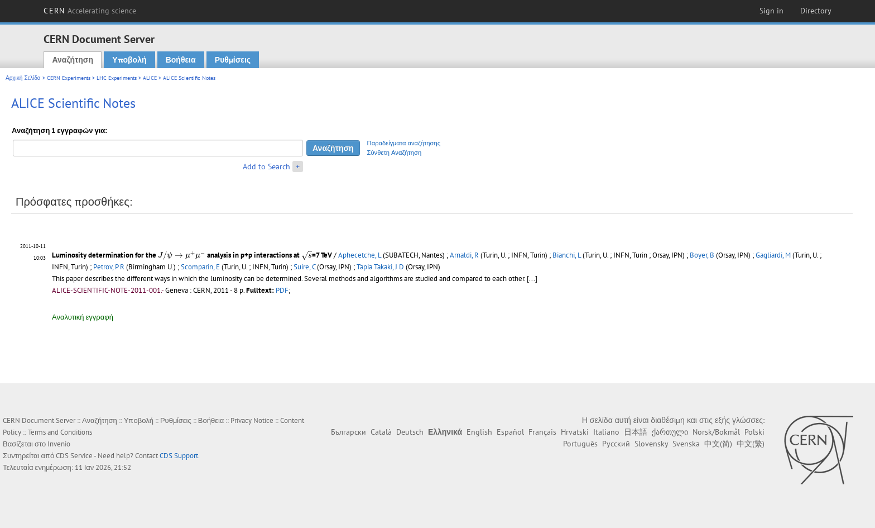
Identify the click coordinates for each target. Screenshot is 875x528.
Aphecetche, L (359, 255)
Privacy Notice (251, 420)
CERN (90, 11)
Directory (815, 11)
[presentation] (181, 256)
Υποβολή (129, 60)
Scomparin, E (200, 267)
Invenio (58, 444)
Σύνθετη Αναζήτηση (394, 152)
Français (542, 432)
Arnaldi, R (464, 255)
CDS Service (74, 455)
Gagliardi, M (773, 255)
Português (580, 444)
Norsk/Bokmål (716, 432)
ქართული (670, 432)
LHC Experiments (117, 78)
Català (381, 432)
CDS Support (179, 455)
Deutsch (410, 432)
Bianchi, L (566, 255)
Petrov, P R (108, 267)
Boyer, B (702, 255)
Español (510, 432)
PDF (282, 290)
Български (348, 432)
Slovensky (651, 444)
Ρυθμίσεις (233, 60)
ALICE (150, 78)
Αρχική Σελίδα (23, 78)
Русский (616, 444)
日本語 (635, 432)
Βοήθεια (181, 60)
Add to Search (266, 166)
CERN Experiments (68, 78)
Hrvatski (575, 432)
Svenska (686, 444)
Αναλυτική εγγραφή (82, 317)
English (479, 432)
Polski (754, 432)
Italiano (606, 432)
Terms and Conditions (60, 432)
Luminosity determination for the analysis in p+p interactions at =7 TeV (192, 255)
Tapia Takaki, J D (380, 267)
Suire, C (304, 267)
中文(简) (718, 444)
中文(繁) (751, 444)
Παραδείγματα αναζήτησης (404, 143)
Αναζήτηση (72, 60)
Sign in (771, 11)
